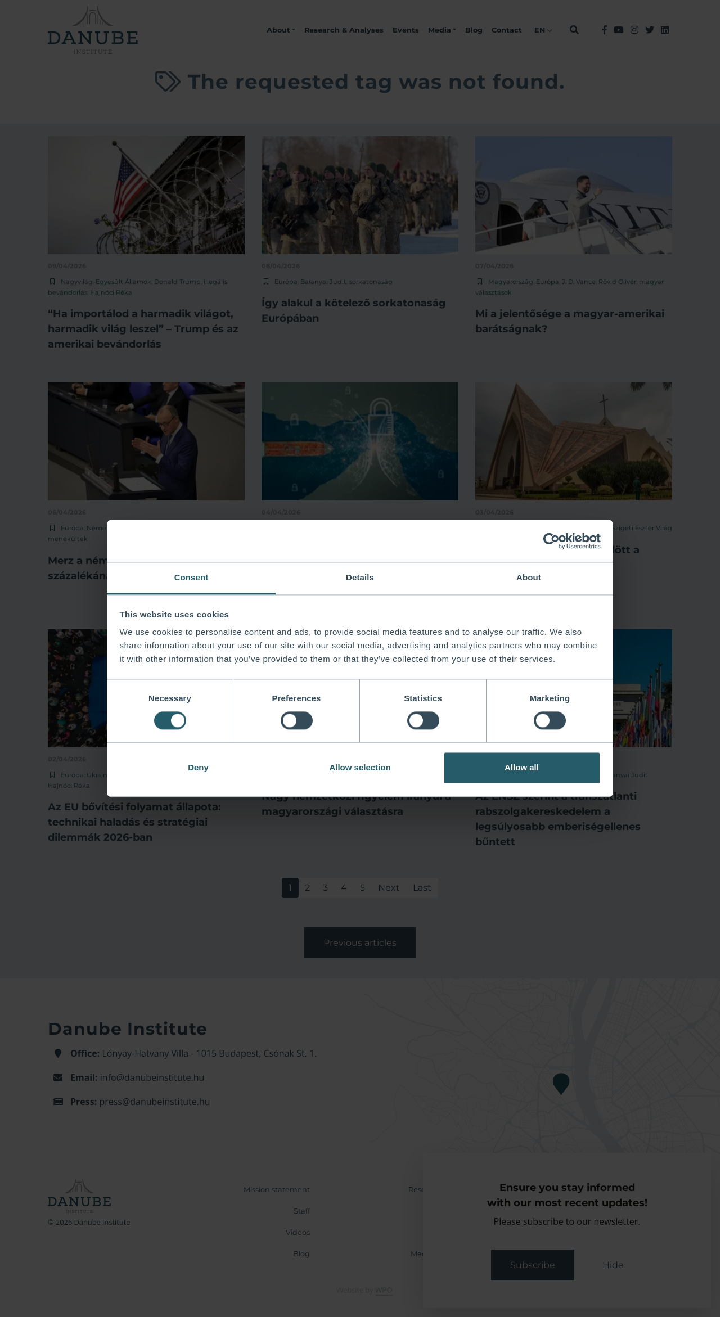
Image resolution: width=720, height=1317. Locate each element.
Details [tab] (360, 577)
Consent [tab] (191, 577)
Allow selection (359, 767)
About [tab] (528, 577)
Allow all (522, 767)
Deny (198, 767)
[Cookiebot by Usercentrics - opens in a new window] (551, 541)
